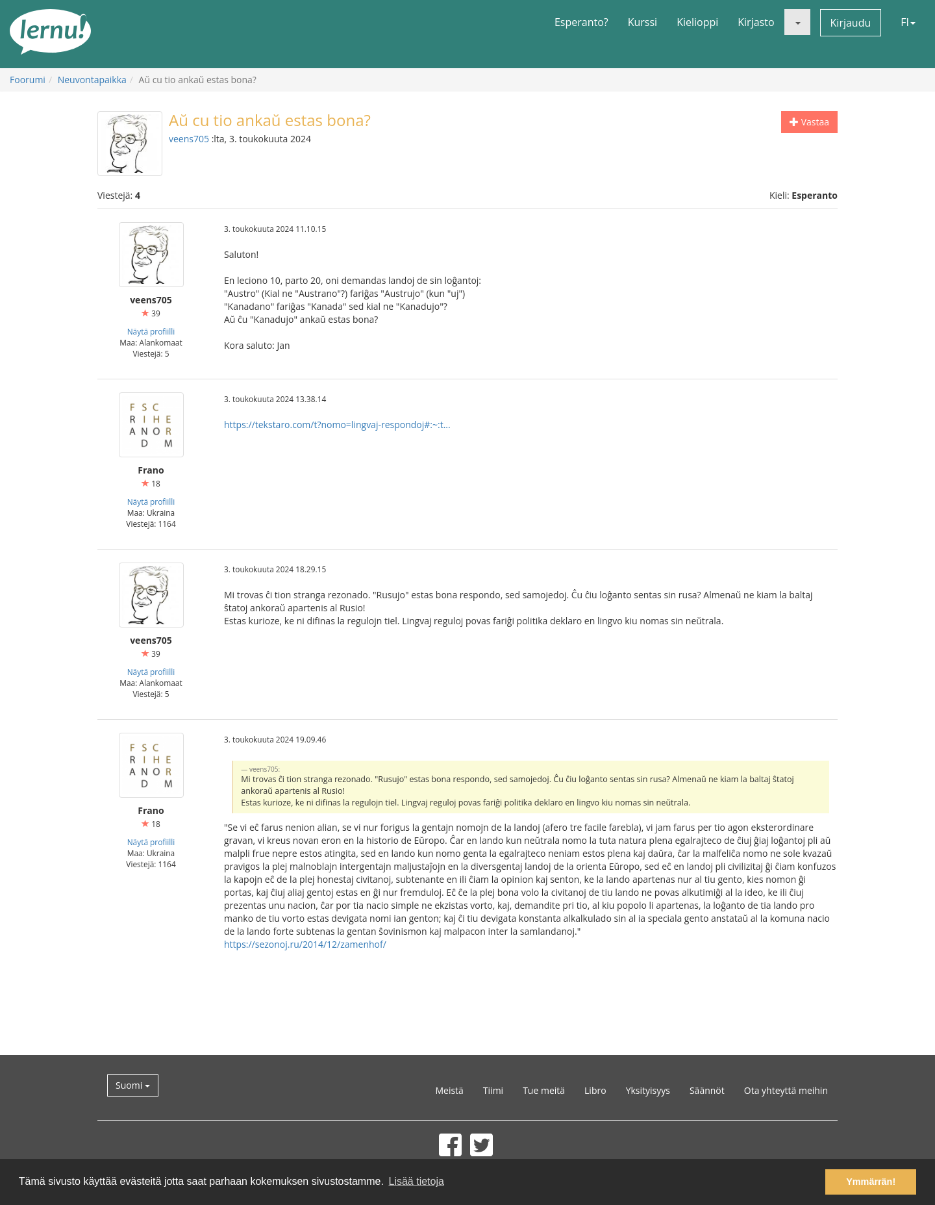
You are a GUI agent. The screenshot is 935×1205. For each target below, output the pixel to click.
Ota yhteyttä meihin (786, 1090)
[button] (797, 22)
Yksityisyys (648, 1090)
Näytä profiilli (151, 331)
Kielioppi (697, 22)
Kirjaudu (850, 23)
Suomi (133, 1085)
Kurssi (642, 22)
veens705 (189, 139)
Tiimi (493, 1090)
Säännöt (707, 1090)
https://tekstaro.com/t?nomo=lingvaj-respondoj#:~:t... (337, 424)
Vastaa (809, 122)
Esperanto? (581, 22)
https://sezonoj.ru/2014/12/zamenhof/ (305, 944)
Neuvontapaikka (92, 79)
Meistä (449, 1090)
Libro (595, 1090)
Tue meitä (544, 1090)
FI (908, 22)
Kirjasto (756, 22)
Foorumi (27, 79)
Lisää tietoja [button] (415, 1181)
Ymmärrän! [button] (870, 1181)
